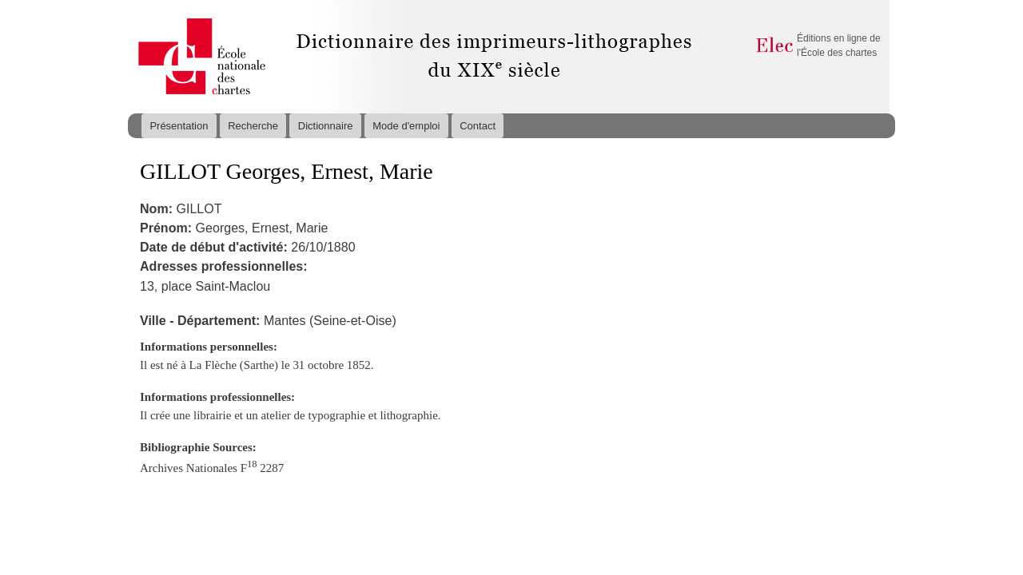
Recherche (253, 126)
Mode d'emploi (406, 126)
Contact (478, 126)
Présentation (178, 126)
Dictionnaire (325, 126)
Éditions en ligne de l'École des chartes (839, 45)
